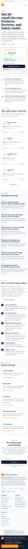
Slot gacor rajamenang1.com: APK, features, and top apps (11, 241)
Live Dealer (4, 504)
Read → (23, 132)
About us (3, 514)
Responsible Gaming (20, 506)
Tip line (8, 491)
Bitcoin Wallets (18, 500)
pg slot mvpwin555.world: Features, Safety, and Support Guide (13, 203)
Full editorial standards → (9, 299)
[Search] (22, 4)
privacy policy (17, 465)
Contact (3, 516)
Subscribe (14, 462)
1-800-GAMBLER (18, 542)
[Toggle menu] (25, 4)
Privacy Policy (4, 521)
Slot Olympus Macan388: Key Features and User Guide (10, 266)
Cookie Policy (4, 525)
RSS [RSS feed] (3, 491)
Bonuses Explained (19, 504)
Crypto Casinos (5, 500)
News (3, 11)
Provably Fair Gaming (20, 502)
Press (13, 491)
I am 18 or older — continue (10, 546)
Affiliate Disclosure (5, 518)
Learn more (22, 70)
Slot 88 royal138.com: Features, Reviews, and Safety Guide (12, 21)
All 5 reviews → (14, 184)
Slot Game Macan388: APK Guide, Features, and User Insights (12, 215)
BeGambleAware (9, 542)
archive (15, 466)
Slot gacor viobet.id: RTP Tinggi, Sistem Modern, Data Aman (12, 253)
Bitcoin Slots (4, 502)
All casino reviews (5, 497)
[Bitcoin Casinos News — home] (2, 4)
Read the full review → (14, 66)
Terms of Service (5, 523)
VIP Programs (4, 508)
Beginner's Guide (19, 497)
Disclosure (12, 1)
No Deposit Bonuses (6, 506)
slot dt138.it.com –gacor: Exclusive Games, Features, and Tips (12, 228)
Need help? (22, 546)
